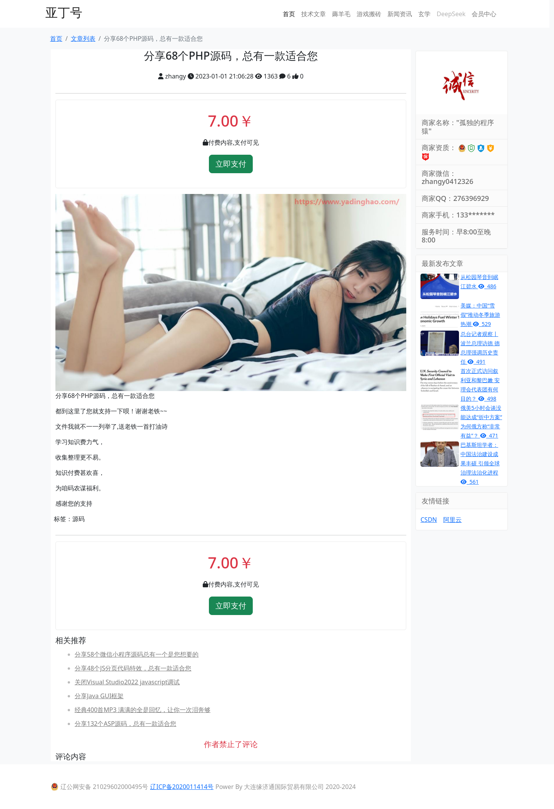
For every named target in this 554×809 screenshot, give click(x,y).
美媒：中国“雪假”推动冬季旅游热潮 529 (480, 315)
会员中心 (484, 14)
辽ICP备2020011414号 (182, 786)
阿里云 (452, 519)
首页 (289, 14)
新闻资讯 (399, 14)
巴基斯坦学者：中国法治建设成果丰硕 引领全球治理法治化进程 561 (480, 463)
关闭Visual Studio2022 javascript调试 (127, 682)
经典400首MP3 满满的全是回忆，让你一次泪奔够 (142, 709)
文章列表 (83, 38)
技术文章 (313, 14)
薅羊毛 (341, 14)
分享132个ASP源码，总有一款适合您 (125, 723)
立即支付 (230, 164)
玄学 (424, 14)
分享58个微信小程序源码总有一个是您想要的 (137, 654)
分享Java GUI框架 (99, 696)
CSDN (429, 519)
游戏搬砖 (369, 14)
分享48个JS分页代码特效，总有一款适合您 (133, 668)
